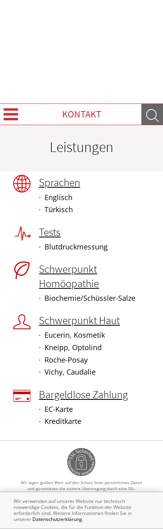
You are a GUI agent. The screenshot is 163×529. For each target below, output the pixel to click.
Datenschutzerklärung (57, 519)
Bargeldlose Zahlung (83, 394)
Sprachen (59, 182)
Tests (49, 232)
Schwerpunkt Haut (79, 320)
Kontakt (81, 114)
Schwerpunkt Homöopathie (69, 276)
